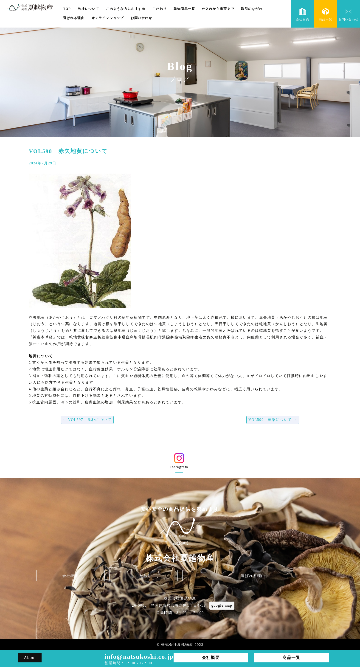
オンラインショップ (108, 18)
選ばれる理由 (74, 18)
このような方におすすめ (126, 9)
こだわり (159, 9)
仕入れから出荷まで (218, 9)
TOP (67, 9)
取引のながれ (252, 9)
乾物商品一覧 (184, 9)
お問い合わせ (141, 18)
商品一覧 (325, 14)
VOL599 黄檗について (272, 420)
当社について (88, 9)
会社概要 (70, 576)
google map (221, 605)
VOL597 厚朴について (87, 420)
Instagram (179, 462)
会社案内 (302, 14)
